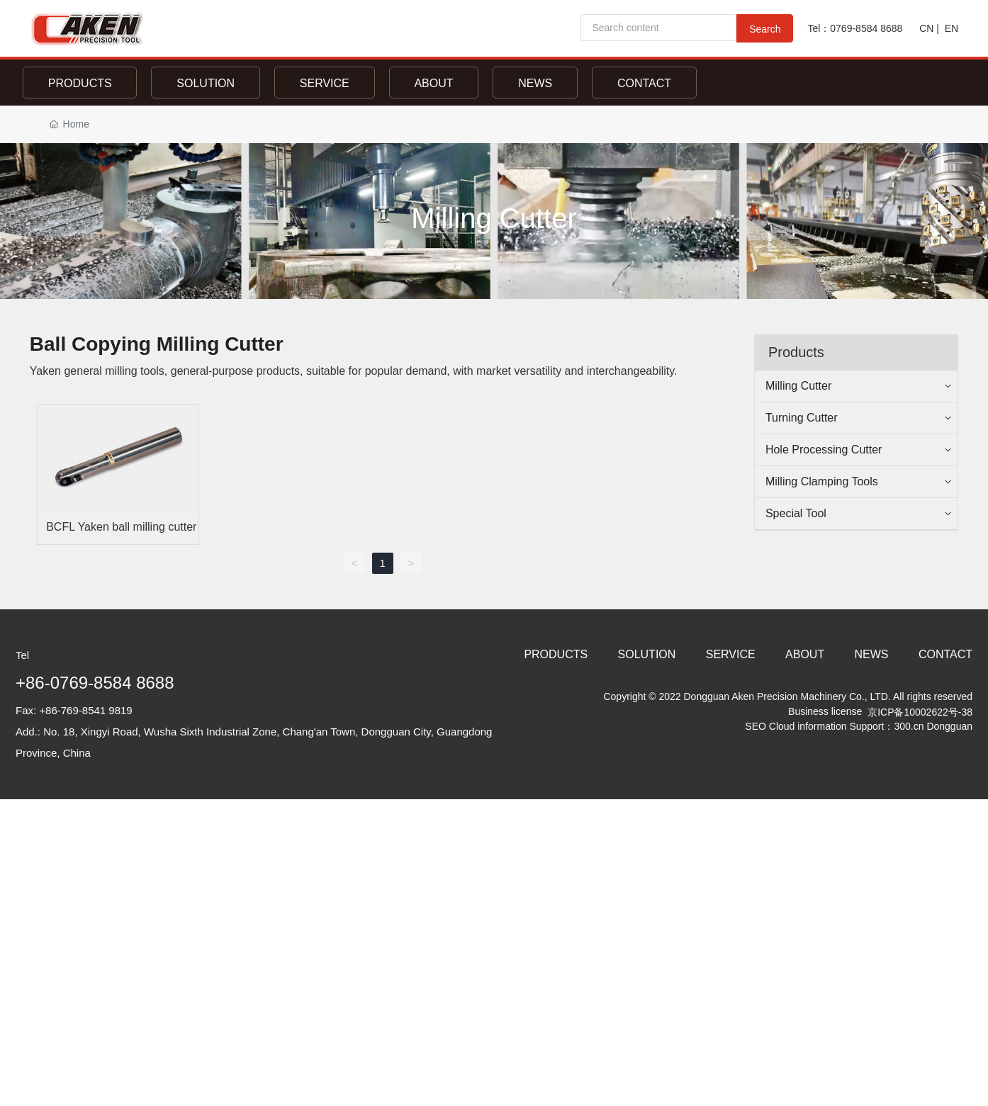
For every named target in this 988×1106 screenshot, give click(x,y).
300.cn (909, 726)
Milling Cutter (493, 218)
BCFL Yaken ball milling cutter (121, 527)
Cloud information (809, 726)
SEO (755, 726)
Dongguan (949, 726)
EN (951, 28)
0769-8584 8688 (867, 28)
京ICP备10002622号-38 (920, 712)
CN (926, 28)
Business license (823, 711)
